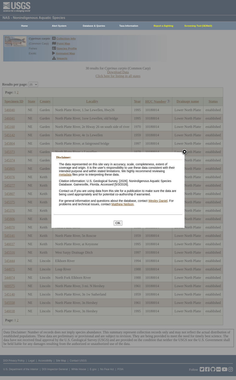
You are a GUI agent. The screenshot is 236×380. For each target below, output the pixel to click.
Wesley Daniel (157, 200)
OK (117, 223)
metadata (65, 174)
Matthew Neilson (122, 204)
